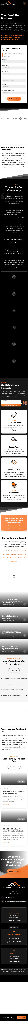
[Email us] (14, 901)
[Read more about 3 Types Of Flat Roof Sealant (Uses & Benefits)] (14, 790)
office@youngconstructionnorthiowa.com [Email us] (16, 901)
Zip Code (4, 84)
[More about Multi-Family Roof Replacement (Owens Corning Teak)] (24, 619)
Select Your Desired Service (8, 90)
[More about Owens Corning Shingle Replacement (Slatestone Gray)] (24, 635)
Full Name (4, 59)
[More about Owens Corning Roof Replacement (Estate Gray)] (24, 651)
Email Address (5, 65)
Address (4, 78)
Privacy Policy (6, 971)
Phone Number (5, 72)
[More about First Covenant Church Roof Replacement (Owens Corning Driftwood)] (24, 604)
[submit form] (14, 99)
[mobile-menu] (25, 3)
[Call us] (21, 1017)
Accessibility (14, 971)
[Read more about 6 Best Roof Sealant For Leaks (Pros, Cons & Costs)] (14, 828)
